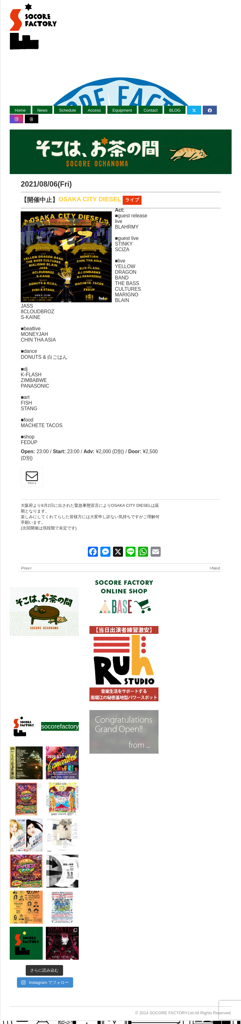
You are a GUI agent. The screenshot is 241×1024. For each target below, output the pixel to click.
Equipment (122, 110)
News (42, 110)
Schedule (67, 110)
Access (94, 110)
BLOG (174, 110)
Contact (150, 110)
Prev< (26, 568)
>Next (214, 568)
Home (20, 110)
